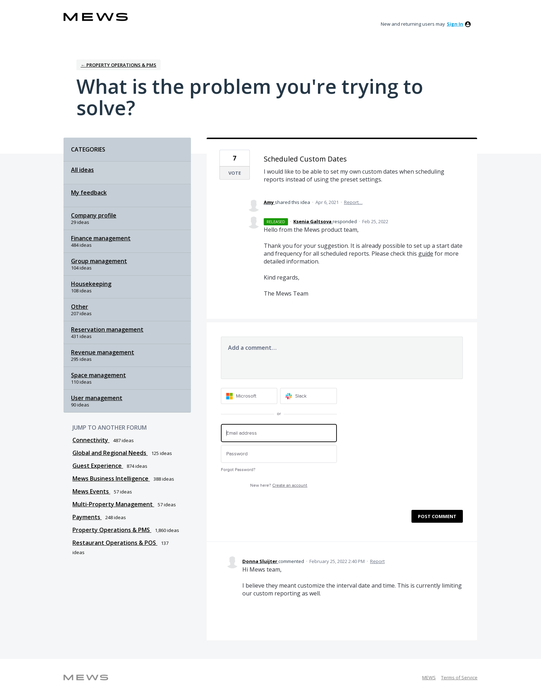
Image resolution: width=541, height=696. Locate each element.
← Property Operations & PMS (118, 65)
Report (377, 561)
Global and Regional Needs (110, 453)
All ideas (82, 170)
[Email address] (279, 433)
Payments (87, 517)
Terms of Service (459, 677)
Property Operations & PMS (111, 530)
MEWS (429, 677)
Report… (353, 202)
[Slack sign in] (308, 396)
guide (425, 253)
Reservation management (107, 329)
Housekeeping (91, 284)
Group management (99, 261)
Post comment (437, 516)
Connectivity (91, 440)
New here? (278, 485)
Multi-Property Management (113, 504)
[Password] (279, 454)
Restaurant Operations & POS (114, 543)
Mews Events (91, 491)
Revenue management (102, 352)
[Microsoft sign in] (249, 396)
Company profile (93, 215)
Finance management (101, 238)
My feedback (89, 192)
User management (96, 398)
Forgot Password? (238, 469)
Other (79, 307)
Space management (98, 375)
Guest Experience (97, 466)
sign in (455, 24)
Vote (234, 173)
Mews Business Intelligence (111, 478)
